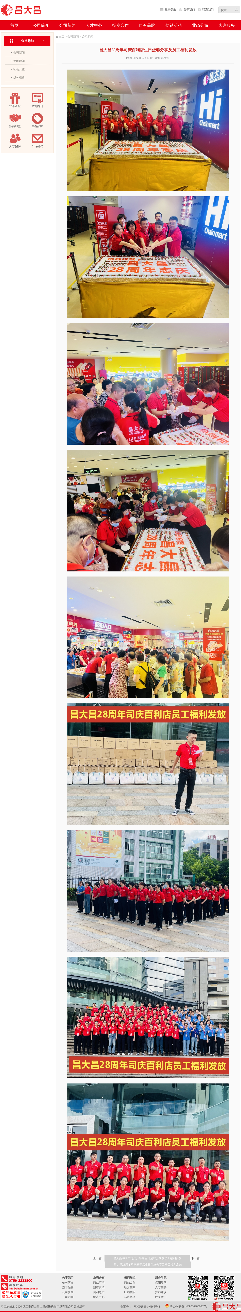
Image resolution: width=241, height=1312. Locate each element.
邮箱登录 (170, 9)
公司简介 (68, 1282)
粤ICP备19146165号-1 (147, 1306)
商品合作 (129, 1282)
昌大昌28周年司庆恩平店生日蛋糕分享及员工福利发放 (148, 1264)
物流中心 (99, 1297)
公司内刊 (68, 1297)
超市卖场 (99, 1287)
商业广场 (99, 1282)
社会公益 (19, 69)
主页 (61, 36)
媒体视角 (19, 77)
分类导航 (27, 41)
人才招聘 (160, 1287)
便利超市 (99, 1292)
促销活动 (160, 1282)
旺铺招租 (129, 1292)
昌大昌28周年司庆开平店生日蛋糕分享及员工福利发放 (147, 1258)
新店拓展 (129, 1297)
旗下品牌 (68, 1287)
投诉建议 (160, 1292)
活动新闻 (19, 60)
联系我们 (208, 9)
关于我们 (189, 9)
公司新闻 (19, 52)
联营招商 (129, 1287)
